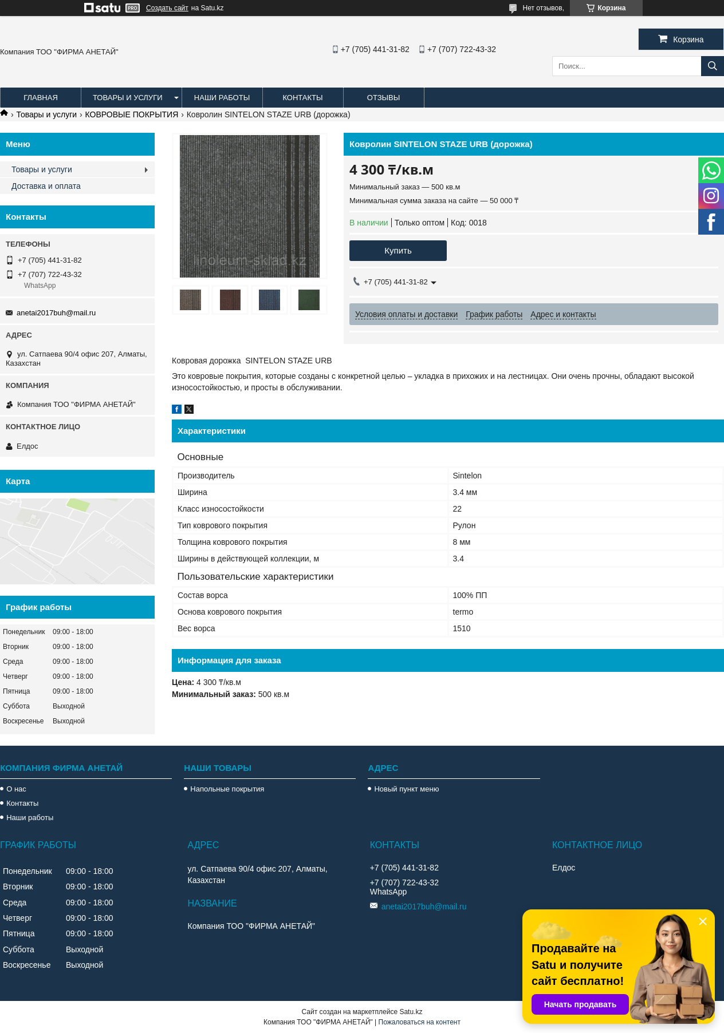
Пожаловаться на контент (420, 1022)
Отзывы (383, 97)
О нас (16, 789)
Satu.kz (410, 1012)
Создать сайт (167, 8)
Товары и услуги (128, 97)
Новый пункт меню (406, 789)
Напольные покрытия (227, 789)
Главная (40, 97)
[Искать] (712, 66)
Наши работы (222, 97)
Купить (397, 250)
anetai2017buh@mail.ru (56, 312)
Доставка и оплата (46, 186)
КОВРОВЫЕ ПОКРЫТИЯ (132, 114)
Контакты (302, 97)
